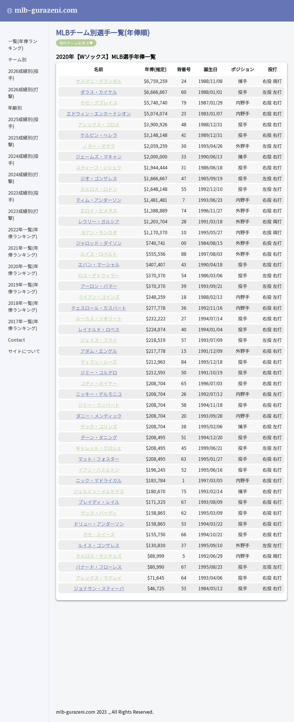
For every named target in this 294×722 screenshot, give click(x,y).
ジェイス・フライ (98, 339)
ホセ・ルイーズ (99, 534)
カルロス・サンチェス (99, 555)
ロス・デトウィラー (98, 275)
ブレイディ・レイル (98, 501)
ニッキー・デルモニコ (99, 393)
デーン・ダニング (99, 437)
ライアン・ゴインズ (98, 296)
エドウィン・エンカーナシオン (99, 113)
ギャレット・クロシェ (99, 447)
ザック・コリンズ (98, 426)
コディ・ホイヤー (99, 383)
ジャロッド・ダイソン (99, 242)
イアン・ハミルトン (98, 469)
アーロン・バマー (99, 285)
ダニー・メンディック (99, 415)
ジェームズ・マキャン (99, 156)
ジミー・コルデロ (98, 372)
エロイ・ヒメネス (98, 210)
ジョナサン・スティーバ (99, 588)
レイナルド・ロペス (98, 329)
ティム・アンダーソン (98, 199)
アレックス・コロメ (98, 124)
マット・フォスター (98, 458)
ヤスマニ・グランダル (99, 81)
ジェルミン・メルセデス (99, 491)
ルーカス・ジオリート (99, 318)
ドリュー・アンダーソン (99, 523)
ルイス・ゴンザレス (98, 545)
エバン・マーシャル (99, 264)
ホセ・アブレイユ (98, 102)
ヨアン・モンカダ (99, 232)
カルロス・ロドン (98, 188)
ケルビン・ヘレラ (98, 134)
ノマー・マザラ (99, 145)
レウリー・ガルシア (98, 221)
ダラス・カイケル (98, 91)
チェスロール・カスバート (98, 307)
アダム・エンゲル (98, 350)
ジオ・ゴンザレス (98, 178)
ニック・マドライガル (99, 480)
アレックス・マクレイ (99, 577)
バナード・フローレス (99, 566)
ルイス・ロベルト (98, 253)
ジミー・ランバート (98, 404)
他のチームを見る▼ (76, 43)
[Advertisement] (171, 647)
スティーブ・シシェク (98, 167)
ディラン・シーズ (99, 361)
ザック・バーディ (99, 512)
